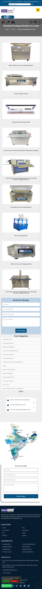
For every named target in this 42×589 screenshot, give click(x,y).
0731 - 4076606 (6, 573)
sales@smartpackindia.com (31, 1)
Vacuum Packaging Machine (11, 350)
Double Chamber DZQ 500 (21, 93)
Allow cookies (6, 581)
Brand (23, 533)
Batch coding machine (27, 552)
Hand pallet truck (27, 549)
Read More (25, 518)
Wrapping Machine (8, 343)
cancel (14, 581)
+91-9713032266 (7, 1)
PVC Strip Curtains (8, 381)
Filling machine (6, 549)
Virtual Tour (25, 530)
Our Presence (5, 530)
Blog (23, 527)
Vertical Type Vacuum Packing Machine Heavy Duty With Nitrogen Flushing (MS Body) (21, 178)
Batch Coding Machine (9, 369)
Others (5, 366)
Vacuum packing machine (28, 544)
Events (4, 527)
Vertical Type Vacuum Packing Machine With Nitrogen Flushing (21, 150)
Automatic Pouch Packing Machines (13, 362)
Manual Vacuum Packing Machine (21, 122)
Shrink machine (26, 546)
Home (7, 29)
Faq (3, 533)
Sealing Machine (7, 339)
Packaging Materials (8, 377)
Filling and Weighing (9, 347)
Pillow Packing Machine (21, 235)
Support (24, 535)
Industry (4, 535)
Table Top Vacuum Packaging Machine (21, 264)
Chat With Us (6, 585)
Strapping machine (7, 546)
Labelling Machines (8, 358)
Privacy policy (16, 579)
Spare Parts (6, 384)
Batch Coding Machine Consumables (13, 388)
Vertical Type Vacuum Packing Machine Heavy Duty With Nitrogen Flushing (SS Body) (21, 292)
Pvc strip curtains (6, 552)
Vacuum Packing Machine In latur (26, 29)
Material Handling (8, 373)
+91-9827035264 (18, 1)
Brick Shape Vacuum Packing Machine (21, 207)
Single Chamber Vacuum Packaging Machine (21, 65)
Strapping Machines (8, 354)
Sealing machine (6, 544)
